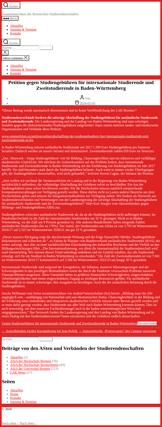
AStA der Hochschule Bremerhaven (34, 365)
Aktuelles (16, 26)
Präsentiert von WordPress (19, 416)
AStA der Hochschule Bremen (30, 361)
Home (14, 394)
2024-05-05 (88, 103)
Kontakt (15, 33)
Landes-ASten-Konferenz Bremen (25, 10)
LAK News (18, 372)
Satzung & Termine (23, 29)
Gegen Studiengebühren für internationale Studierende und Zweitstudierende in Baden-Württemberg (70, 323)
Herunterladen (147, 323)
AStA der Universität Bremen (30, 368)
